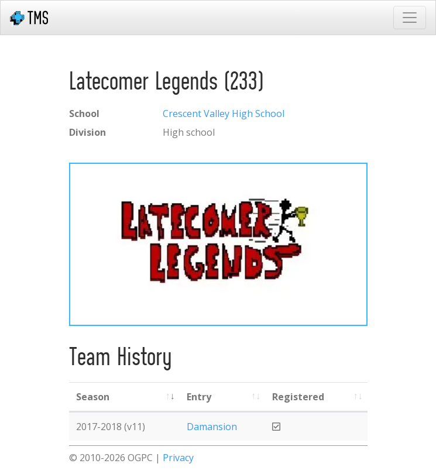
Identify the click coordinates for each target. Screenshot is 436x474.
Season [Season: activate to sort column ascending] (92, 396)
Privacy (178, 457)
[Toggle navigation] (409, 17)
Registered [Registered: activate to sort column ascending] (298, 396)
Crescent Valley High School (223, 113)
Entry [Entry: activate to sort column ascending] (199, 396)
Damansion (212, 426)
